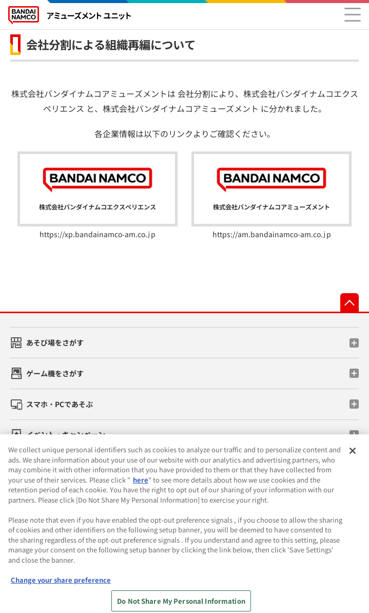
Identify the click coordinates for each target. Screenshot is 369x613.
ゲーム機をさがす (55, 373)
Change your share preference (61, 585)
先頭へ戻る (349, 302)
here (140, 485)
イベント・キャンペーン (65, 434)
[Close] (352, 456)
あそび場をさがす (55, 342)
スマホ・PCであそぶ (59, 404)
